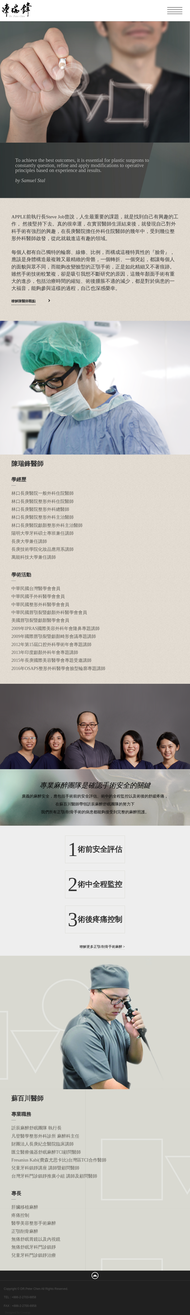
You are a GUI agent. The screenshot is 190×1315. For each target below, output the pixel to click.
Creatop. (26, 1312)
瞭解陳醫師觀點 (23, 301)
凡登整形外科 (37, 10)
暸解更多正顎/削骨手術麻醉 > (102, 947)
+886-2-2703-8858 (24, 1297)
